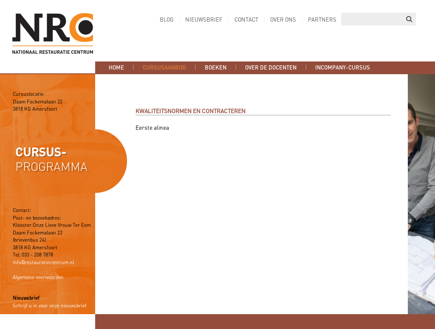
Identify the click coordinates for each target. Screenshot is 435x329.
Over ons (283, 20)
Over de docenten (271, 67)
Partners (322, 20)
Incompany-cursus (342, 67)
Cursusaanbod (164, 67)
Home (116, 67)
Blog (166, 20)
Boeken (215, 67)
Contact (246, 20)
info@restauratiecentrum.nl (43, 263)
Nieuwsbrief (204, 20)
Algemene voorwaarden (38, 278)
